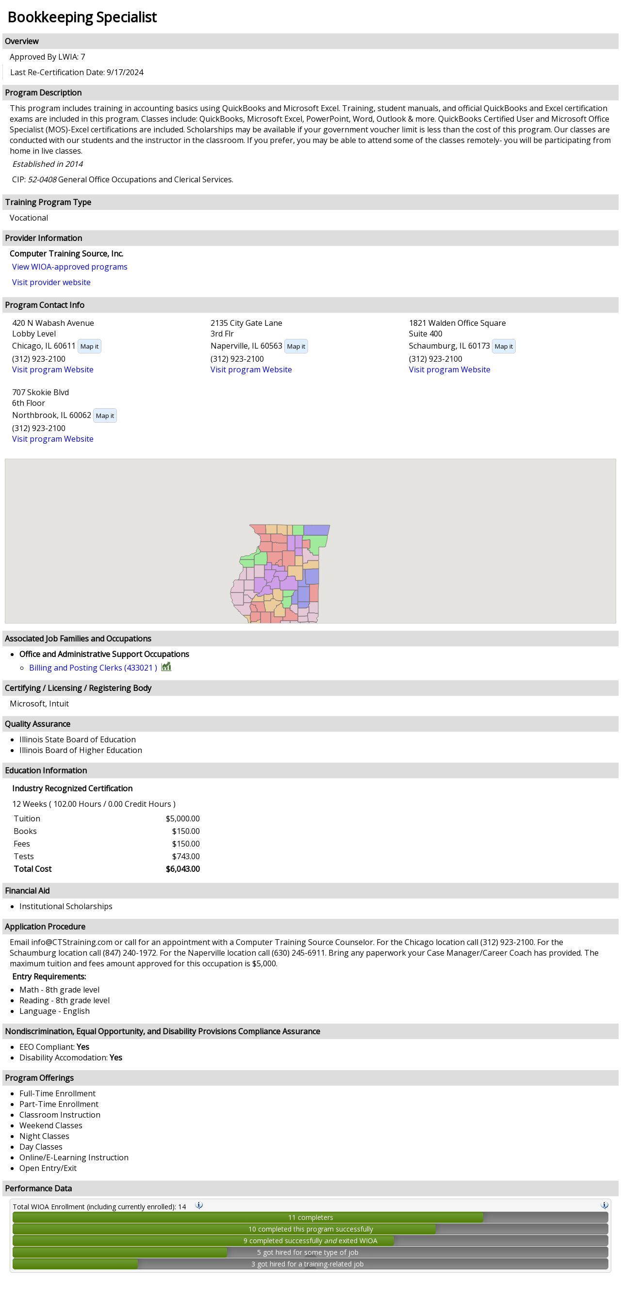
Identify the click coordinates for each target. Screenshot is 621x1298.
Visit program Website (53, 369)
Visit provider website (51, 282)
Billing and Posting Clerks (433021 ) (93, 667)
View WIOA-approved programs (70, 266)
